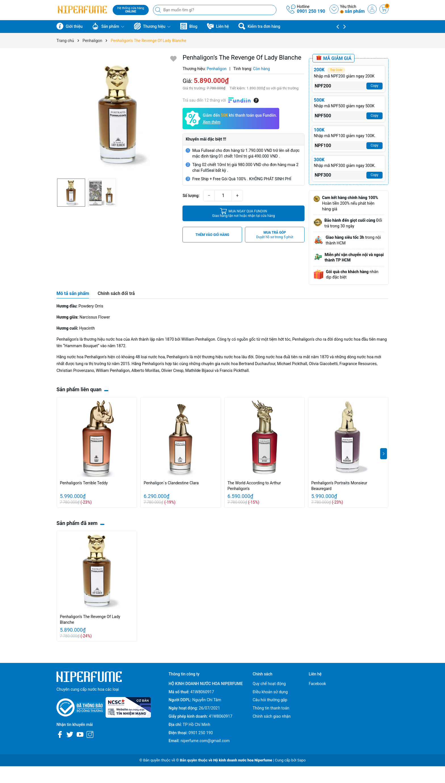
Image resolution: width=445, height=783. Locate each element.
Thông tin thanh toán (271, 708)
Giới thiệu (69, 26)
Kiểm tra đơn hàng (259, 26)
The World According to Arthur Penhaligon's (254, 486)
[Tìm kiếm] (158, 10)
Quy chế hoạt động (269, 683)
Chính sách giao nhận (272, 716)
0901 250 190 (311, 11)
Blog (189, 26)
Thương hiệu (152, 26)
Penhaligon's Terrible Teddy (84, 483)
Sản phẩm (108, 26)
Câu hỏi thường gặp (270, 700)
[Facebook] (59, 734)
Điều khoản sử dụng (270, 692)
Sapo (301, 760)
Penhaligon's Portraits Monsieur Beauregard (339, 486)
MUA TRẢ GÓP (274, 235)
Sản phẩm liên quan (79, 389)
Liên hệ (218, 26)
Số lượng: (191, 195)
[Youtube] (80, 734)
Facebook (317, 683)
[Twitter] (69, 734)
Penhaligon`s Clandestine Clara (171, 483)
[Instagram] (90, 734)
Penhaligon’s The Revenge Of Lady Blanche (90, 619)
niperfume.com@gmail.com (205, 740)
